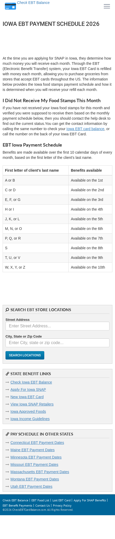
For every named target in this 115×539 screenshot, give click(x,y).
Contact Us (42, 505)
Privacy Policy (62, 505)
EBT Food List (40, 500)
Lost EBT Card (61, 500)
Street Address (18, 320)
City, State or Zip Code (24, 336)
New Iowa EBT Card (27, 397)
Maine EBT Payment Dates (32, 450)
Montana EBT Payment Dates (34, 479)
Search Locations (25, 355)
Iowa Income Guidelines (30, 419)
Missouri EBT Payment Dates (34, 464)
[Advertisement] (44, 41)
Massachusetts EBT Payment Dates (39, 472)
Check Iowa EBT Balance (31, 382)
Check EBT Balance (15, 500)
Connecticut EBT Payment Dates (37, 443)
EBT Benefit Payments (17, 505)
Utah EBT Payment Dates (31, 486)
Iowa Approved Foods (28, 411)
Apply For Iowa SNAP (28, 389)
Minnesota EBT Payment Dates (36, 457)
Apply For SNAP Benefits (90, 500)
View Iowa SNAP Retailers (31, 404)
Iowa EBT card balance (86, 129)
